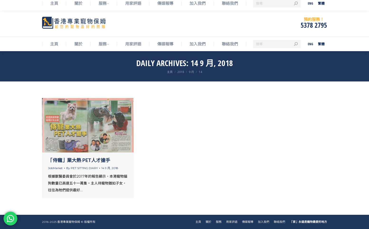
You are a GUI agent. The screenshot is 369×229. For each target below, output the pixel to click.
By (82, 168)
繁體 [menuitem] (321, 44)
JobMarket (55, 168)
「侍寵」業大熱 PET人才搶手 (79, 160)
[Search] (277, 44)
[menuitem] (310, 43)
